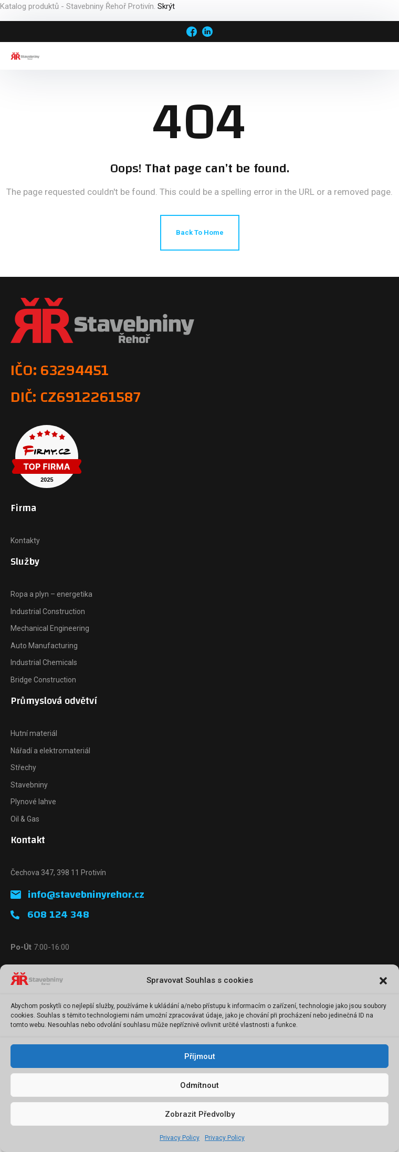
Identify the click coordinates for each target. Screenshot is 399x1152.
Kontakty (25, 540)
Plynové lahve (33, 801)
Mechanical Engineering (49, 628)
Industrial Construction (47, 611)
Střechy (23, 767)
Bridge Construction (43, 680)
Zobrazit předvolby (200, 1114)
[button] (383, 980)
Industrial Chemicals (43, 662)
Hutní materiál (33, 733)
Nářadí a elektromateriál (50, 750)
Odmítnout (199, 1085)
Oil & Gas (24, 819)
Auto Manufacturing (44, 645)
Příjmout (199, 1056)
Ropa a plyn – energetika (51, 594)
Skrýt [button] (166, 6)
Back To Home (200, 232)
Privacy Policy (180, 1137)
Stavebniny (29, 785)
